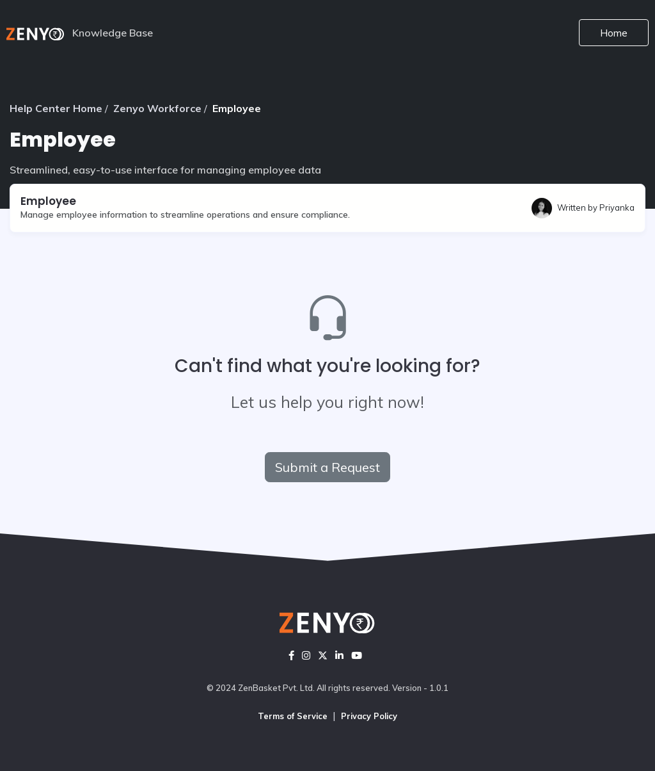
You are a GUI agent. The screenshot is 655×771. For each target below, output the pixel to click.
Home (613, 32)
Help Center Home (56, 108)
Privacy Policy (369, 716)
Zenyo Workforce (157, 108)
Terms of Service (293, 716)
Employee (236, 108)
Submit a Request (327, 467)
